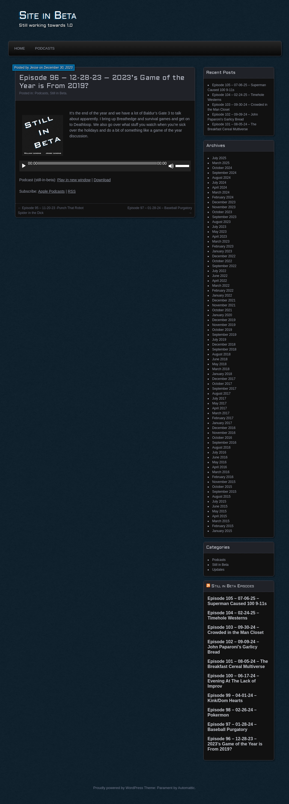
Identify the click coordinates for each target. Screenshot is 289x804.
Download (102, 180)
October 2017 (222, 384)
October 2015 (222, 487)
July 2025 (219, 158)
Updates (218, 570)
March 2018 (221, 369)
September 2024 (224, 173)
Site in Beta (48, 16)
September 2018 (224, 349)
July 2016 (219, 452)
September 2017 (224, 389)
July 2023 (219, 227)
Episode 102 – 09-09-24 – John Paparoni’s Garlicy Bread (233, 646)
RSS (72, 191)
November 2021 (224, 305)
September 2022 (224, 266)
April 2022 (219, 281)
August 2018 (221, 354)
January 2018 (222, 374)
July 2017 (219, 398)
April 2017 (219, 408)
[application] (105, 166)
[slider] (97, 163)
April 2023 (219, 236)
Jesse (34, 67)
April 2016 (219, 467)
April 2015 (219, 516)
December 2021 (224, 300)
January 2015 (222, 531)
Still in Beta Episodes (232, 586)
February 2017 (223, 418)
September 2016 (224, 443)
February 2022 (223, 290)
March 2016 (221, 472)
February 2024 (223, 197)
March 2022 (221, 286)
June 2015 (220, 506)
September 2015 (224, 492)
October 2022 (222, 261)
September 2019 (224, 335)
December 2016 (224, 428)
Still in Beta (58, 93)
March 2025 (221, 163)
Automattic (186, 788)
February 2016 (223, 477)
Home (19, 48)
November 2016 (224, 433)
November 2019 (224, 325)
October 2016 (222, 438)
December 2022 (224, 256)
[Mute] (171, 166)
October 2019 (222, 330)
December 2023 (224, 202)
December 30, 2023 (58, 67)
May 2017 (219, 403)
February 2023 (223, 246)
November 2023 (224, 207)
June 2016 (220, 457)
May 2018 (219, 364)
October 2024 (222, 168)
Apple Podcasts (51, 191)
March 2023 (221, 241)
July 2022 (219, 271)
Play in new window (74, 180)
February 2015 (223, 526)
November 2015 (224, 482)
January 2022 (222, 295)
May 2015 (219, 511)
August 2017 (221, 393)
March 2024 (221, 192)
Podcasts (45, 48)
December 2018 (224, 344)
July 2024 (219, 183)
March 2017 (221, 413)
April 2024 (219, 187)
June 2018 (220, 359)
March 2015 (221, 521)
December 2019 (224, 320)
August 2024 (221, 178)
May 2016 (219, 462)
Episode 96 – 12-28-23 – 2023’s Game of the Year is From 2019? (235, 743)
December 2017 (224, 379)
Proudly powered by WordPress (118, 788)
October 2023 (222, 212)
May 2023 (219, 232)
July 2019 (219, 339)
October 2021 (222, 310)
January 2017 (222, 423)
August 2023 (221, 222)
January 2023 (222, 251)
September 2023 (224, 217)
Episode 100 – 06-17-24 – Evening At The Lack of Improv (233, 680)
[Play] (23, 166)
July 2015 (219, 501)
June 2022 (220, 276)
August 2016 (221, 447)
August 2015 (221, 496)
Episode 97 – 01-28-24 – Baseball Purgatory (159, 208)
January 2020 (222, 315)
